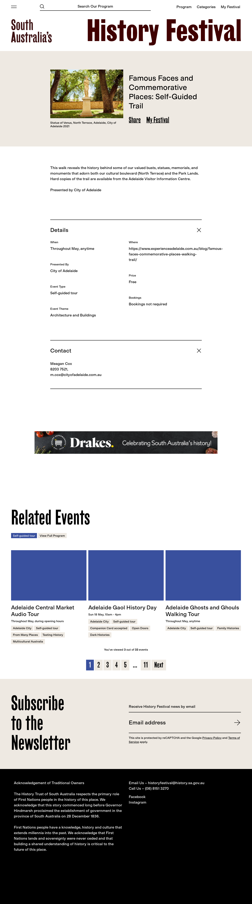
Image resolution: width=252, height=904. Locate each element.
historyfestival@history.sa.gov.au (176, 783)
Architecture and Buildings (73, 315)
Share (135, 119)
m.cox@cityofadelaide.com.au (75, 374)
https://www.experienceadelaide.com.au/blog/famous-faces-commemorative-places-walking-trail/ (176, 254)
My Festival (157, 119)
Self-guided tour (64, 293)
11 (146, 665)
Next (158, 665)
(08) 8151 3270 (157, 788)
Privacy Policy (212, 738)
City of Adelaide (64, 271)
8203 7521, (59, 369)
